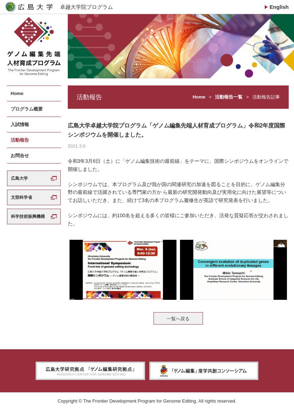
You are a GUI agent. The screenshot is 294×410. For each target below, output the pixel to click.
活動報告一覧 (228, 97)
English (279, 7)
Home (199, 97)
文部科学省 (21, 197)
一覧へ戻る (178, 318)
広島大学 (19, 178)
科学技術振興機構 (28, 216)
